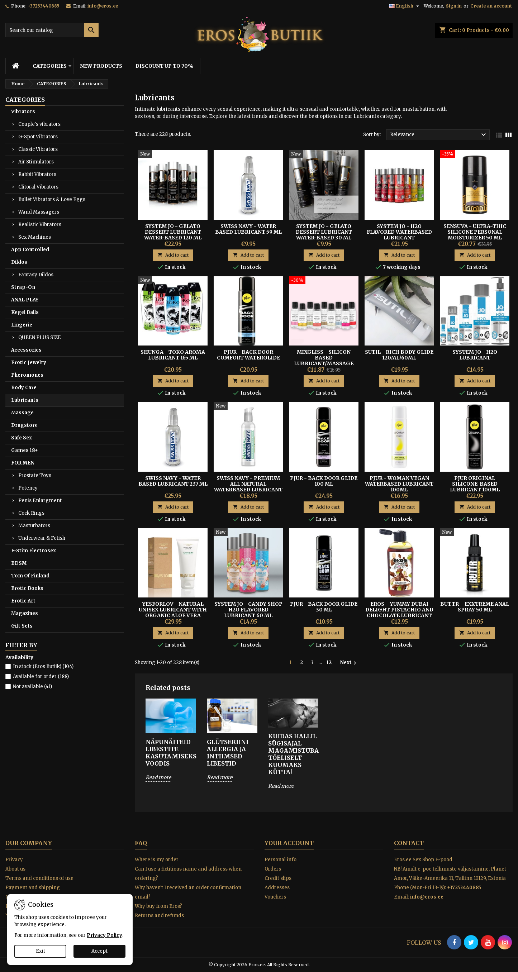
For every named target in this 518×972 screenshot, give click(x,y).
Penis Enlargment (40, 500)
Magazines (24, 613)
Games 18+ (24, 450)
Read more (158, 777)
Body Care (24, 388)
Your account (289, 843)
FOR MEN (22, 463)
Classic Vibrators (38, 149)
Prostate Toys (34, 475)
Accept (99, 951)
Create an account (491, 6)
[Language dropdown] (405, 6)
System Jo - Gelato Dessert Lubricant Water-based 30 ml (324, 232)
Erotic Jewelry (28, 362)
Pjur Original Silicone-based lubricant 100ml (475, 484)
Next (349, 662)
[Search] (52, 30)
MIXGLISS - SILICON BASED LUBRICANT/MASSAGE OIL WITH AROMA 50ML (324, 360)
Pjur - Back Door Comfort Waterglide (248, 355)
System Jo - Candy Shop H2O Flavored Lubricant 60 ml (248, 610)
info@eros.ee (102, 6)
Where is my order (157, 860)
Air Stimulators (36, 162)
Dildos (19, 262)
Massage (22, 413)
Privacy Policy (104, 935)
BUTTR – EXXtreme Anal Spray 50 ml (474, 607)
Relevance (439, 134)
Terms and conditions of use (39, 878)
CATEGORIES (50, 66)
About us (15, 869)
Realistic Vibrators (39, 224)
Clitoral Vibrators (38, 187)
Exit (40, 951)
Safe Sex (21, 438)
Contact (409, 843)
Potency (28, 488)
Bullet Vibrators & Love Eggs (51, 199)
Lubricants (24, 400)
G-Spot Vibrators (38, 137)
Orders (273, 869)
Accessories (26, 350)
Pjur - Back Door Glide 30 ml (323, 607)
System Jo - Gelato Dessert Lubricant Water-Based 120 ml (172, 232)
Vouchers (275, 897)
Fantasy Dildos (35, 275)
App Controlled (30, 250)
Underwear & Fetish (41, 538)
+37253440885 (44, 6)
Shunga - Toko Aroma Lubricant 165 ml (173, 355)
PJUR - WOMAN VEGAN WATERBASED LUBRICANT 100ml (399, 484)
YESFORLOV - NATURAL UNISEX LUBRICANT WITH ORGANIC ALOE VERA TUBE (173, 612)
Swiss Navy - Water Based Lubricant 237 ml (173, 481)
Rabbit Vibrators (37, 174)
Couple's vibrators (39, 124)
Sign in (454, 6)
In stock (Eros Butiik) (43, 666)
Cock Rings (31, 513)
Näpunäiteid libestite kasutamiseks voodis (171, 752)
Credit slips (278, 878)
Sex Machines (34, 237)
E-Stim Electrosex (33, 551)
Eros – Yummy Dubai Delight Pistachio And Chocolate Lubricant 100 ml (399, 612)
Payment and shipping (32, 888)
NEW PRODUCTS (101, 66)
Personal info (280, 860)
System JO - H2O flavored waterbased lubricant (399, 232)
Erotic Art (23, 601)
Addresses (277, 888)
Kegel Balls (25, 312)
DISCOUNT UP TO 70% (165, 66)
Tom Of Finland (30, 576)
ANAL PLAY (24, 300)
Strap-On (23, 287)
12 (329, 662)
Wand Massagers (38, 212)
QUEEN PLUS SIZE (39, 337)
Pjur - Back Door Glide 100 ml (323, 481)
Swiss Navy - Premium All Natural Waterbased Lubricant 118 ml (248, 487)
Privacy (14, 860)
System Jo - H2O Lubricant (474, 355)
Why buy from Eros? (158, 906)
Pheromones (27, 375)
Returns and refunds (159, 916)
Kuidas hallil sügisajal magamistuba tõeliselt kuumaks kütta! (293, 754)
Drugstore (24, 425)
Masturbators (34, 526)
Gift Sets (22, 626)
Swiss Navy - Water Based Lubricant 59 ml (248, 229)
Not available (32, 686)
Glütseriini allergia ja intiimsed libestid (227, 752)
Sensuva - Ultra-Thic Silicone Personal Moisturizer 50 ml (474, 232)
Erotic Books (27, 588)
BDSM (19, 563)
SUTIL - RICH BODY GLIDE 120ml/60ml (399, 355)
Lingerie (21, 325)
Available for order (41, 676)
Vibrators (23, 112)
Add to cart (173, 255)
